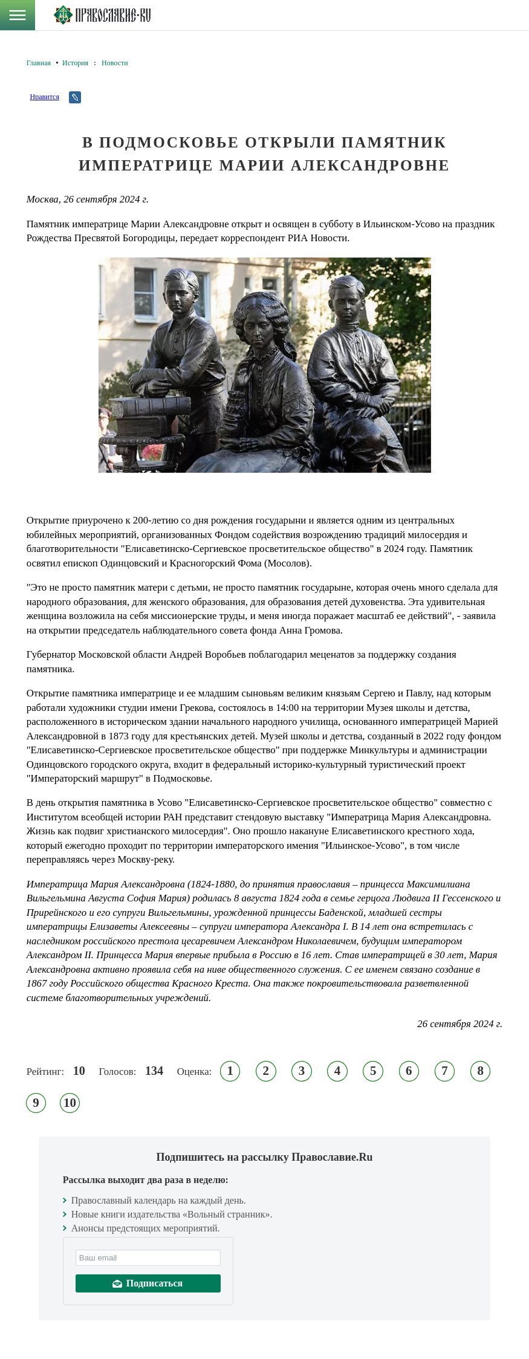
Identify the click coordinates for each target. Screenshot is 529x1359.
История (75, 63)
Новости (115, 63)
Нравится (44, 96)
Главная (39, 63)
